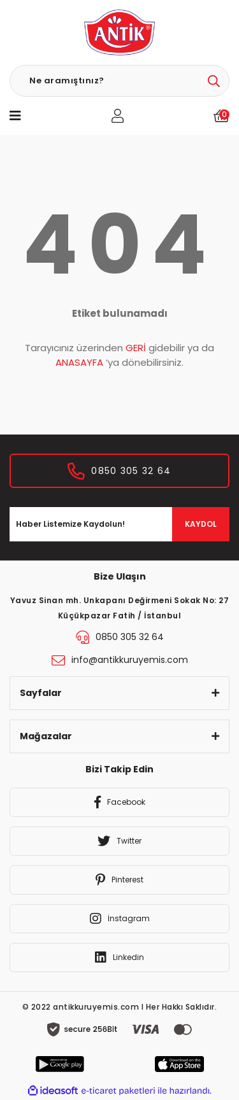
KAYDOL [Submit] (201, 524)
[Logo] (119, 32)
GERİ (136, 347)
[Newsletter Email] (119, 524)
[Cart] (221, 115)
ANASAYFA (79, 362)
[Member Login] (118, 116)
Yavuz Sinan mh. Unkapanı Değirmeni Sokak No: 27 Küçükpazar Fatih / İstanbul (119, 608)
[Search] (119, 81)
